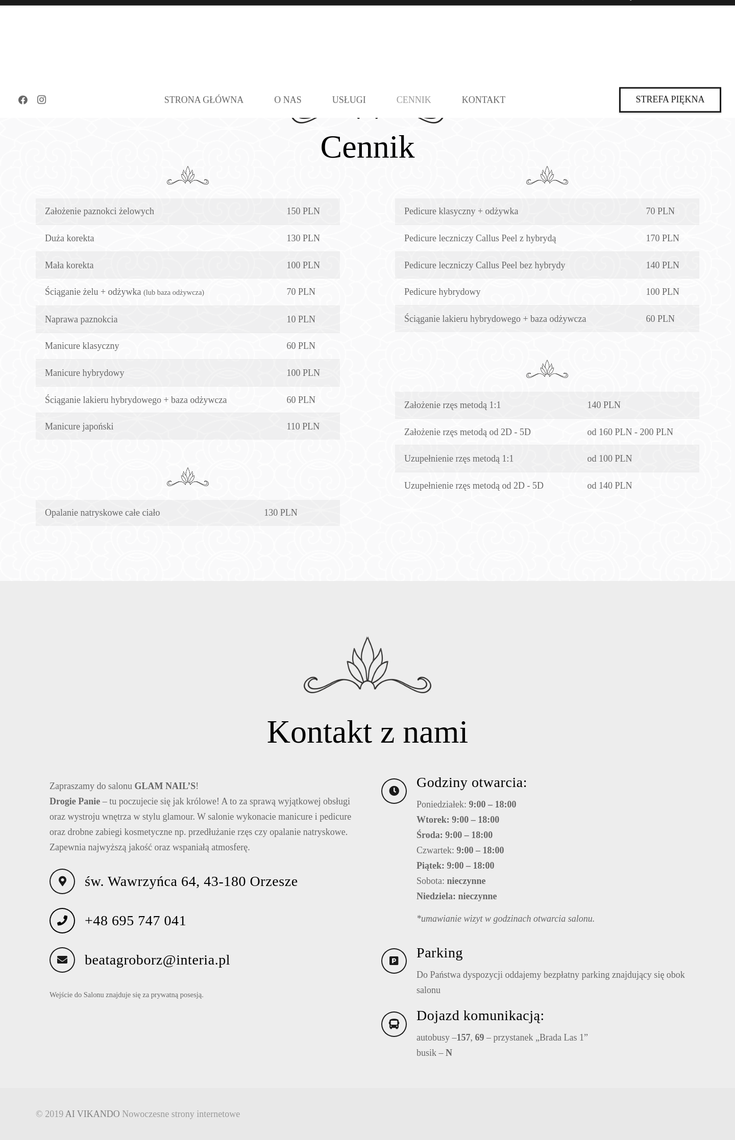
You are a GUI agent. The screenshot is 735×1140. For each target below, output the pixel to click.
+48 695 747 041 (135, 927)
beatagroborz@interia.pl (157, 966)
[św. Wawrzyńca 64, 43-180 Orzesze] (67, 888)
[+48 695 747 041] (67, 927)
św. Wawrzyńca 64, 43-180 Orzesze (191, 888)
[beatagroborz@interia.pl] (67, 966)
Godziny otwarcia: (471, 789)
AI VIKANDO (92, 1114)
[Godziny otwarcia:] (398, 797)
